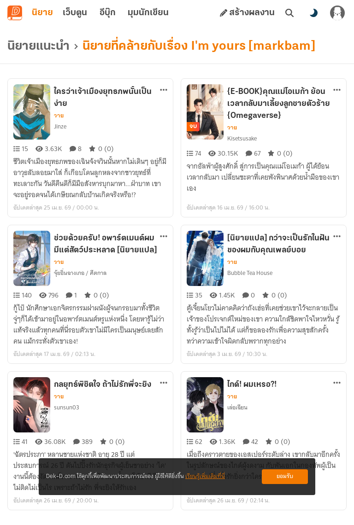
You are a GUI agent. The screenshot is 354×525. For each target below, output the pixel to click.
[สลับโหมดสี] (313, 13)
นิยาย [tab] (42, 13)
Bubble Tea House (249, 273)
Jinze (60, 126)
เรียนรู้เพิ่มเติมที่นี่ (205, 476)
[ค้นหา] (289, 13)
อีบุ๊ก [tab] (108, 13)
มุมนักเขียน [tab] (148, 13)
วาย (59, 115)
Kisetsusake (242, 138)
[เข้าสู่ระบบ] (337, 13)
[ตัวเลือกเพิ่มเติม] (163, 89)
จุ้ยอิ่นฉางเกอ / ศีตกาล (80, 273)
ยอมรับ (285, 476)
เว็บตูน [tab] (75, 13)
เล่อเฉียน (237, 407)
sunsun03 (66, 407)
